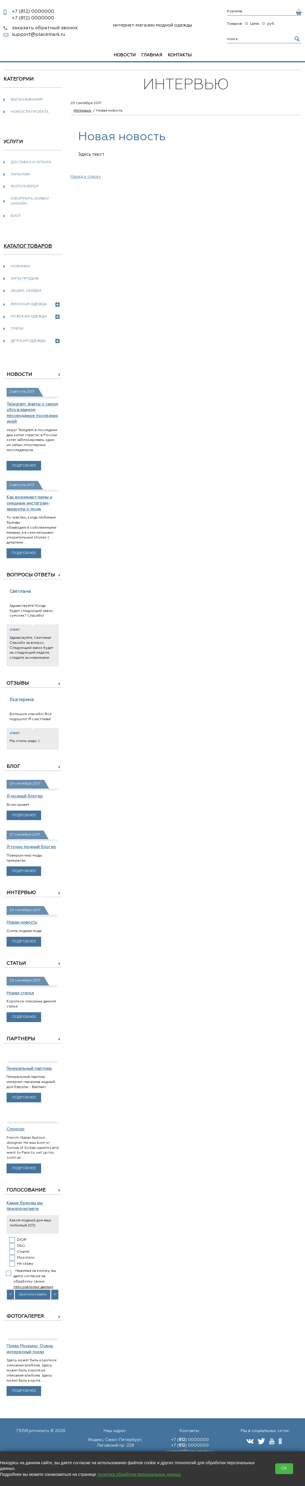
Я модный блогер (25, 796)
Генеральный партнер (29, 1069)
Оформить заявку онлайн (30, 201)
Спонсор (15, 1129)
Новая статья (20, 993)
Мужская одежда (35, 317)
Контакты (180, 55)
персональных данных (33, 1287)
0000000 (33, 11)
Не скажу (25, 1264)
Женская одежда (35, 305)
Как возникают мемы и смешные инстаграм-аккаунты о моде (29, 503)
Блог (16, 216)
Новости (125, 55)
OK (284, 1468)
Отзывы (18, 683)
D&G (21, 1246)
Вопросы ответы (31, 575)
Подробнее (24, 465)
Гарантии (20, 174)
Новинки (20, 266)
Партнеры (21, 1039)
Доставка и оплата (31, 162)
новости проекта (30, 112)
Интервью (21, 893)
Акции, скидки (26, 291)
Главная (151, 55)
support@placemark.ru (38, 34)
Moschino (26, 1258)
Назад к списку (86, 177)
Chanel (23, 1252)
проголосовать (32, 1294)
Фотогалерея (24, 186)
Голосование (26, 1190)
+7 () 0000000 (190, 1440)
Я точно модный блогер (31, 847)
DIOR (22, 1240)
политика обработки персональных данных (139, 1474)
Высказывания (27, 99)
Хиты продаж (25, 278)
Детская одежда (35, 341)
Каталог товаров (28, 246)
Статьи (16, 963)
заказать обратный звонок (45, 28)
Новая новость (22, 922)
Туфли (17, 329)
